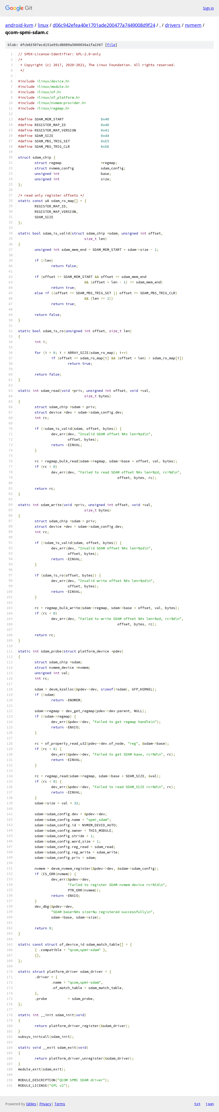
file (111, 45)
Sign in (208, 8)
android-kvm (19, 25)
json (210, 1103)
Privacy (45, 1103)
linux (43, 25)
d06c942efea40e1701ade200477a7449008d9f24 (104, 25)
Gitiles (31, 1103)
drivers (172, 25)
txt (197, 1103)
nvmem (193, 25)
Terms (59, 1103)
